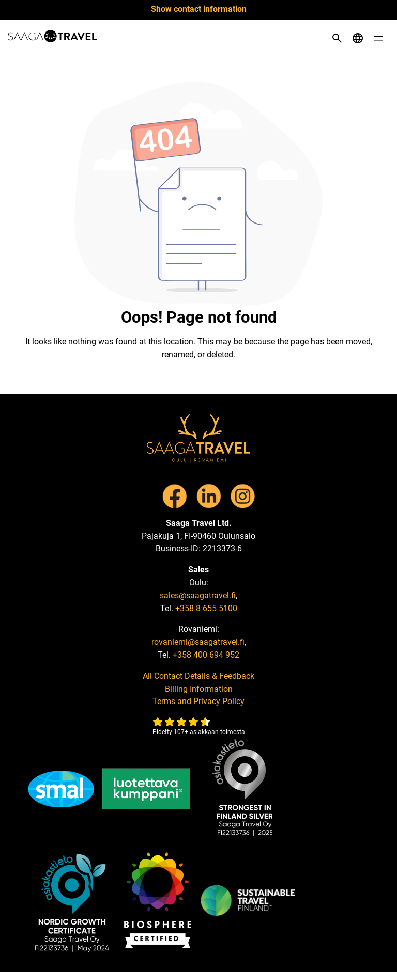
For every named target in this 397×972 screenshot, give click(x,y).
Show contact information (199, 9)
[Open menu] (378, 38)
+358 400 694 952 (206, 655)
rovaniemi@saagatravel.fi (198, 642)
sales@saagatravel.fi (198, 595)
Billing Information (199, 689)
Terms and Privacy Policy (198, 701)
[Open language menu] (357, 38)
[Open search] (337, 38)
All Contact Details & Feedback (198, 676)
